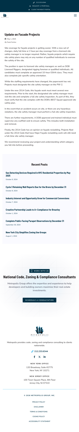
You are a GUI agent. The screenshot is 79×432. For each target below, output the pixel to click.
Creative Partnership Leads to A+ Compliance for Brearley (33, 209)
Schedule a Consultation (39, 300)
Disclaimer (39, 407)
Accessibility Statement (39, 421)
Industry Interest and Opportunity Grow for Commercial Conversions (37, 198)
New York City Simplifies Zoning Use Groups (26, 232)
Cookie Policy (39, 416)
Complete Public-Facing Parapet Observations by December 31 (35, 221)
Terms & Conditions (38, 412)
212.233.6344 (41, 351)
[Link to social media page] (34, 357)
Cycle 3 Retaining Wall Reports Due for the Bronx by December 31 (36, 187)
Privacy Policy (38, 402)
